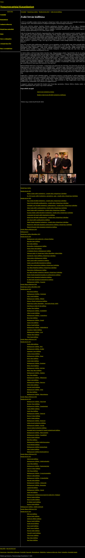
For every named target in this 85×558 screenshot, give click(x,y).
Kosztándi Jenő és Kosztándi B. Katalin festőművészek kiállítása (43, 430)
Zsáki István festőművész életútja (45, 92)
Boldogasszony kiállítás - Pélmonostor (37, 377)
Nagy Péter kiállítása (32, 375)
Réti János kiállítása (32, 392)
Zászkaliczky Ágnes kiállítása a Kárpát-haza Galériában (41, 255)
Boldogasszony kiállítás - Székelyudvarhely (38, 461)
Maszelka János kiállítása (33, 241)
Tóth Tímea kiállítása (32, 471)
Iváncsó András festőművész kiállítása (36, 428)
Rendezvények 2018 (26, 289)
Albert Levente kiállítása (33, 313)
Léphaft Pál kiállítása (32, 487)
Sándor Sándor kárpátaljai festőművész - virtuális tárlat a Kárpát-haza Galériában (47, 222)
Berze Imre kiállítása (32, 318)
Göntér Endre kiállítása (33, 361)
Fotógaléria (64, 552)
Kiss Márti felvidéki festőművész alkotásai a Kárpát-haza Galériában (44, 272)
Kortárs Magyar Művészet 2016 (29, 396)
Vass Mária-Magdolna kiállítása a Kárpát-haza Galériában (41, 267)
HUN (8, 11)
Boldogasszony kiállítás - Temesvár (36, 413)
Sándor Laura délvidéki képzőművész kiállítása (39, 263)
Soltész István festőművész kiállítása (36, 423)
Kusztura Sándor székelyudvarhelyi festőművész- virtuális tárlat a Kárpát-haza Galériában (50, 212)
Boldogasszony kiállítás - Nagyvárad (36, 401)
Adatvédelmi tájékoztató (13, 552)
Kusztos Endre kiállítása (33, 516)
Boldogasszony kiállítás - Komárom (36, 363)
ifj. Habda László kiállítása (34, 502)
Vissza (2, 1)
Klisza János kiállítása (32, 358)
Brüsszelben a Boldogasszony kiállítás (37, 246)
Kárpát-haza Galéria (32, 12)
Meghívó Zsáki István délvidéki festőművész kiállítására (51, 95)
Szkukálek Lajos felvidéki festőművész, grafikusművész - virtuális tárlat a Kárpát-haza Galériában (52, 205)
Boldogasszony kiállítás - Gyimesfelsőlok (37, 478)
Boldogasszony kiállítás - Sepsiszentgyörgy (38, 466)
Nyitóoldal (3, 14)
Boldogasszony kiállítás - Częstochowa (37, 315)
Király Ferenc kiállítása (33, 528)
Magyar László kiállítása (33, 521)
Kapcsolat (28, 552)
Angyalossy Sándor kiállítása (34, 330)
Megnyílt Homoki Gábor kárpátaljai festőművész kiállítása (42, 227)
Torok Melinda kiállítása (33, 444)
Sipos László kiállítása (32, 526)
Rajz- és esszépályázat (6, 48)
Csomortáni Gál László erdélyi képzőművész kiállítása (41, 215)
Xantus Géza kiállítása (32, 322)
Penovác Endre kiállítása (33, 530)
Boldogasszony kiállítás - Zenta (35, 389)
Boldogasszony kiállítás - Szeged (35, 320)
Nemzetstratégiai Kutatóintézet (17, 6)
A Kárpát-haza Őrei (5, 43)
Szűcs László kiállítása (33, 296)
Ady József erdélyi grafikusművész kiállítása (38, 220)
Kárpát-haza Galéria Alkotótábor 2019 (30, 234)
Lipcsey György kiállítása (33, 468)
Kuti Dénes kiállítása (32, 540)
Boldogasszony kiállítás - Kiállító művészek (32, 506)
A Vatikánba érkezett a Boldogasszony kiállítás (39, 251)
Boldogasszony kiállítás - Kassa (35, 356)
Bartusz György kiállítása (33, 416)
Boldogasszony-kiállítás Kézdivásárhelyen (38, 451)
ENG (11, 11)
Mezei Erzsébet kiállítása (33, 499)
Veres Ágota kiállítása (32, 337)
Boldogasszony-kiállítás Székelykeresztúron (38, 442)
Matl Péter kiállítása (32, 440)
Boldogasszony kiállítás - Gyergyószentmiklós (39, 473)
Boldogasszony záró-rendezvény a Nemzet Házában (40, 239)
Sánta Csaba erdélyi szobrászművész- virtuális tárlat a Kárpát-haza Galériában (47, 208)
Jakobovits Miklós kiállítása (34, 518)
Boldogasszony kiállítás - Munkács (36, 373)
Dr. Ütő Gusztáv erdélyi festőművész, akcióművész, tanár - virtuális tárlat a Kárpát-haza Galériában (52, 196)
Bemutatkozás (4, 19)
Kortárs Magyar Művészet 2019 (29, 229)
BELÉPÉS (3, 548)
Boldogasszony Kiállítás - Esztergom (36, 294)
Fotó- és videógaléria (5, 39)
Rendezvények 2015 (44, 12)
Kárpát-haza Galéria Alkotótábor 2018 (30, 286)
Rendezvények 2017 (26, 341)
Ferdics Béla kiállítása (32, 344)
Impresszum (3, 552)
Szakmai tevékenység (6, 24)
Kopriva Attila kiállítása (33, 504)
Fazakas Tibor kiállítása (33, 308)
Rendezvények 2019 (26, 236)
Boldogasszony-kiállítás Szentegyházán (37, 447)
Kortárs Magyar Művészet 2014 (29, 509)
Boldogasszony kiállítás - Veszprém (36, 282)
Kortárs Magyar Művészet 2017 (29, 339)
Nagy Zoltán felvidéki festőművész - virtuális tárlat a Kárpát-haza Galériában (46, 200)
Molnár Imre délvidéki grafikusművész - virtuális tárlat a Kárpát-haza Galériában (47, 217)
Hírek (1, 34)
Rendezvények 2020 (26, 198)
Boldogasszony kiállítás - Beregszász (36, 485)
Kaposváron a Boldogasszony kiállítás (36, 270)
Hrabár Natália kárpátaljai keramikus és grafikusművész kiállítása (43, 275)
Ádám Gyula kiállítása (32, 380)
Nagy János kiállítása (32, 538)
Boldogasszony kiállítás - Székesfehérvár (37, 327)
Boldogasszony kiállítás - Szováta (35, 425)
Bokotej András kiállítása (33, 497)
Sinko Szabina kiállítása (33, 449)
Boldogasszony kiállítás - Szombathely (37, 310)
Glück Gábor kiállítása (33, 385)
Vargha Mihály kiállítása (33, 408)
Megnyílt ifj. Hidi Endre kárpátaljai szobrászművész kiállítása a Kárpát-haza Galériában (49, 224)
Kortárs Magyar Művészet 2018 (29, 284)
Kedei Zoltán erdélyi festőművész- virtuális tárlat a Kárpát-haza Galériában (46, 210)
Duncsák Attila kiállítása (33, 480)
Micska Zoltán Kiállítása (33, 437)
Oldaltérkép (43, 552)
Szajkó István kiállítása (33, 523)
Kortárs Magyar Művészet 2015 (29, 454)
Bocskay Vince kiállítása (33, 404)
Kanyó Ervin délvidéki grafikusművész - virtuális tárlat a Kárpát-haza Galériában (47, 203)
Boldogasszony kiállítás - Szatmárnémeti (37, 406)
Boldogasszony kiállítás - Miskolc (35, 298)
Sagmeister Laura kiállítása (34, 351)
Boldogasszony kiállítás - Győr (35, 332)
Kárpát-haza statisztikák (7, 29)
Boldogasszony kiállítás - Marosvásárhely (37, 432)
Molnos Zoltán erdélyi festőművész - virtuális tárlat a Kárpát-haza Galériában (46, 193)
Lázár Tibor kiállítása (32, 463)
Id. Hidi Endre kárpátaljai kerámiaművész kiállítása (40, 279)
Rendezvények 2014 (26, 511)
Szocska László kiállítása (33, 387)
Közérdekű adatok (72, 552)
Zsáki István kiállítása (56, 12)
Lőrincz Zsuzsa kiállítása (33, 353)
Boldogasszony (24, 231)
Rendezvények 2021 (26, 191)
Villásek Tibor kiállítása (33, 334)
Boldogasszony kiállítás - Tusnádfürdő (37, 435)
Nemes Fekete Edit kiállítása (34, 248)
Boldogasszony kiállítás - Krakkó (35, 349)
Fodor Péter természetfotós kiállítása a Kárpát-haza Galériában (43, 265)
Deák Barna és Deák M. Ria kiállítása (36, 306)
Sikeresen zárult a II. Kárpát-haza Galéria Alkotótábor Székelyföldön (44, 253)
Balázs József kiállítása (33, 365)
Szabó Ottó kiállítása (32, 492)
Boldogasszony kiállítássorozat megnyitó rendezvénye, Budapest (43, 495)
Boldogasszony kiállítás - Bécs (35, 346)
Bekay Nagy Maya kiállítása (34, 370)
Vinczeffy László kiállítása (34, 533)
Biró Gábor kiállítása (32, 243)
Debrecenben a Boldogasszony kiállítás (37, 258)
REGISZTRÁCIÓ (11, 548)
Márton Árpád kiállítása (33, 325)
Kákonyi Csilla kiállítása (33, 475)
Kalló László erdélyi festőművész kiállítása (38, 260)
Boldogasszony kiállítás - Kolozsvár (36, 420)
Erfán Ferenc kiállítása (33, 535)
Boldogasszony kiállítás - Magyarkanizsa (37, 394)
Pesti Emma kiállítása (32, 291)
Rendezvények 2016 (26, 399)
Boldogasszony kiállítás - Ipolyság (36, 368)
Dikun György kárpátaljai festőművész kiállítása (39, 277)
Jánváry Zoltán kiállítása (33, 418)
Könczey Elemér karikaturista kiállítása (37, 301)
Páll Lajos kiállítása (32, 514)
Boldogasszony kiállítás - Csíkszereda (36, 483)
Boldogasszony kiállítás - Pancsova (36, 382)
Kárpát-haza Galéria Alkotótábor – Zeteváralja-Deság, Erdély (42, 303)
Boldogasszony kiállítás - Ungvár (35, 490)
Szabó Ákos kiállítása (32, 411)
